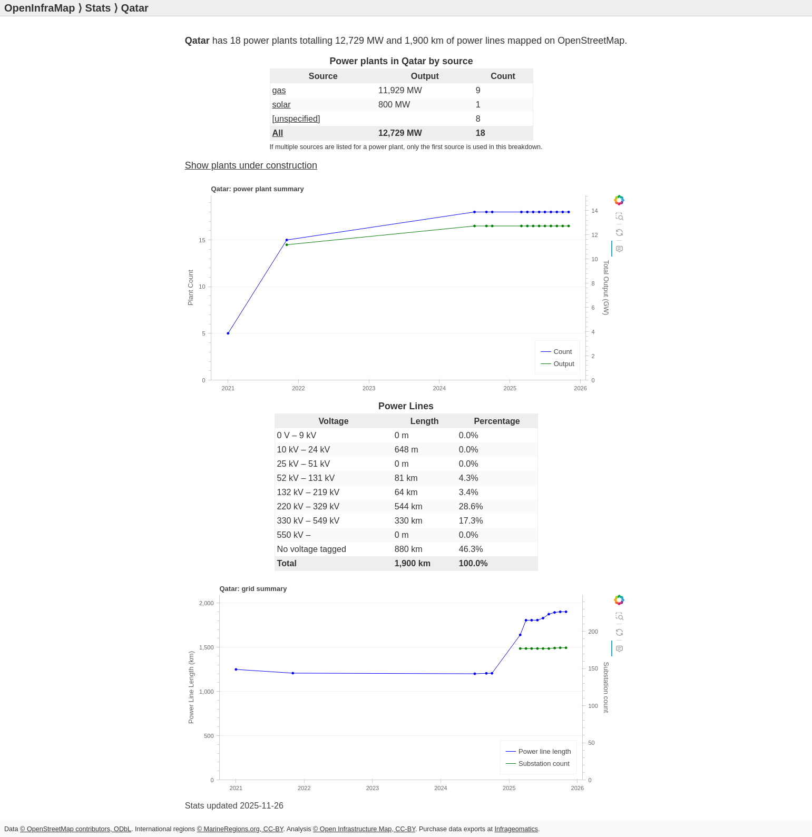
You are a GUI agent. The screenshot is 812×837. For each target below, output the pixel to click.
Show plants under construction (251, 165)
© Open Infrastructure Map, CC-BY (364, 829)
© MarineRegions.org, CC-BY (240, 829)
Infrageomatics (516, 829)
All (277, 132)
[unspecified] (296, 118)
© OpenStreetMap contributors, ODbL (75, 829)
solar (281, 104)
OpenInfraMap (39, 8)
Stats (98, 8)
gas (279, 90)
